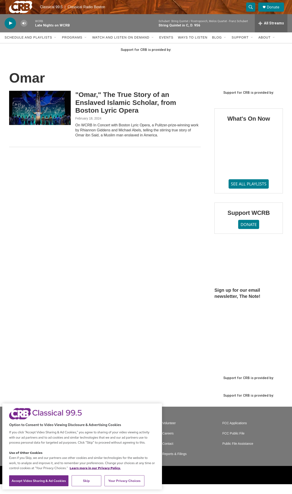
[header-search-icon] (252, 12)
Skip (86, 481)
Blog (217, 47)
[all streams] (271, 33)
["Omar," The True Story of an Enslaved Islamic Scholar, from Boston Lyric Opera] (40, 118)
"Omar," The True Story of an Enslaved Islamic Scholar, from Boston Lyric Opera (125, 112)
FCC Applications (234, 433)
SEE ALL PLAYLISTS (248, 193)
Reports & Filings (174, 463)
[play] (10, 33)
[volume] (24, 33)
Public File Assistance (237, 453)
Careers (168, 443)
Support (240, 47)
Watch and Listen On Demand (120, 47)
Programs (72, 47)
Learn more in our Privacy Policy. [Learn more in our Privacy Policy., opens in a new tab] (95, 468)
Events (166, 47)
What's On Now (248, 128)
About (264, 47)
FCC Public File (233, 443)
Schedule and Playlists (28, 47)
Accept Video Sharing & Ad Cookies (39, 481)
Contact (167, 453)
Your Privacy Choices (124, 481)
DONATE (248, 234)
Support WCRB (248, 222)
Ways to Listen (192, 47)
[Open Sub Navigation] (55, 47)
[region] (82, 446)
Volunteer (169, 433)
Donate (276, 12)
